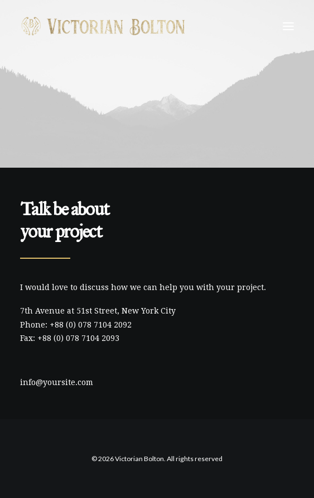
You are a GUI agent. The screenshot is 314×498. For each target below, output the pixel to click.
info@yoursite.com (56, 382)
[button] (288, 26)
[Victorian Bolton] (103, 26)
